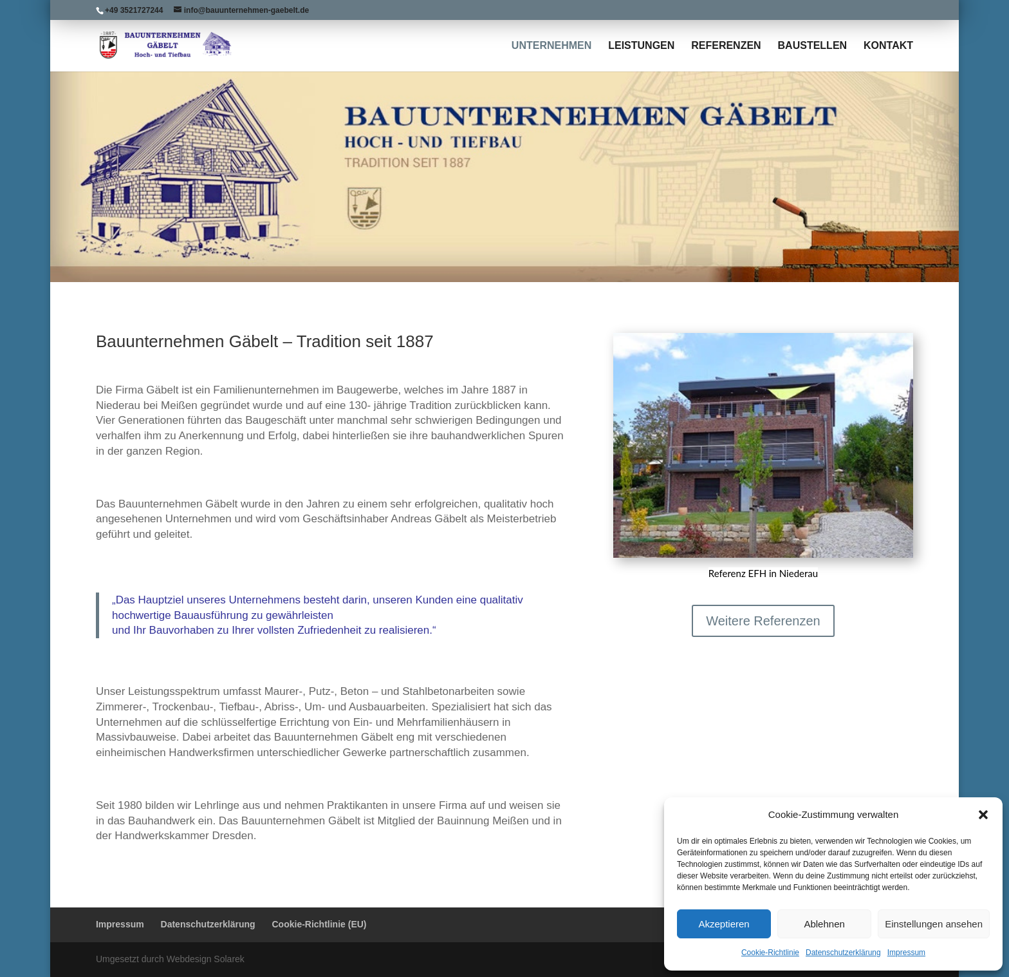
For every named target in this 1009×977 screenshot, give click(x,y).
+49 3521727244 (134, 10)
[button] (983, 814)
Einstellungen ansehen (934, 923)
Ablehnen (824, 923)
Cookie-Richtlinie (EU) (319, 924)
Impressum (906, 952)
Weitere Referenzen (763, 621)
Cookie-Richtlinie (770, 952)
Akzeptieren (723, 923)
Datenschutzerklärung (843, 952)
